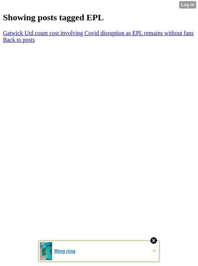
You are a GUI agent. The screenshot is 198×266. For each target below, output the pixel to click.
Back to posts (19, 40)
